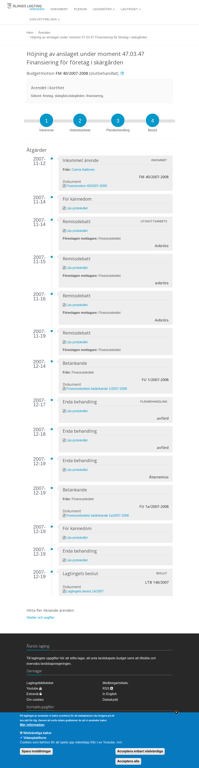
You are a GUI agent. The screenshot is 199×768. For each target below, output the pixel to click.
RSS (108, 688)
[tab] (46, 120)
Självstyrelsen (45, 19)
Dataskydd (110, 699)
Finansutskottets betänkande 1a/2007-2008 (97, 515)
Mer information (32, 728)
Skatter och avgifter (41, 617)
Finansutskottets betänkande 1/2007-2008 (96, 388)
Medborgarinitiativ (115, 683)
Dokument (59, 9)
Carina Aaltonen (83, 169)
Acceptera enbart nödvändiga (140, 754)
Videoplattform (35, 741)
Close (176, 715)
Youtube (34, 688)
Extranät (34, 694)
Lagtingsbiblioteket (40, 683)
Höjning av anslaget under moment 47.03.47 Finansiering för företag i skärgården (88, 37)
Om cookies (35, 699)
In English (110, 694)
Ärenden (44, 32)
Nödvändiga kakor (38, 736)
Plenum (80, 9)
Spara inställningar (36, 754)
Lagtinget (131, 9)
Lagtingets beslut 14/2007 (84, 591)
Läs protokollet (76, 208)
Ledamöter (104, 9)
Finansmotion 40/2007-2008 (86, 186)
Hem (30, 32)
